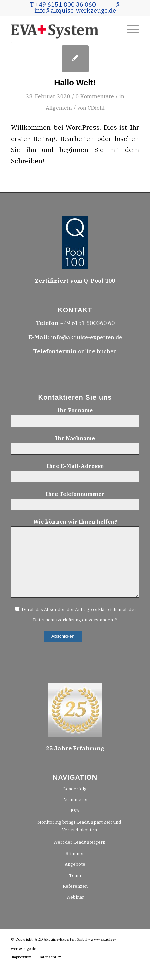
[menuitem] (129, 29)
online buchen (75, 351)
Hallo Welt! (75, 82)
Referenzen (75, 886)
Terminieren (75, 799)
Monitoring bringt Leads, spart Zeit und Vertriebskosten (79, 826)
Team (75, 875)
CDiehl (96, 107)
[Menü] (129, 29)
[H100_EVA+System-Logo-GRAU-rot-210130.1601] (62, 29)
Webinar (75, 897)
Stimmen (75, 853)
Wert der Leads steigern (79, 842)
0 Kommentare (95, 96)
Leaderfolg (75, 789)
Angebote (75, 864)
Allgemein (59, 107)
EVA (75, 811)
